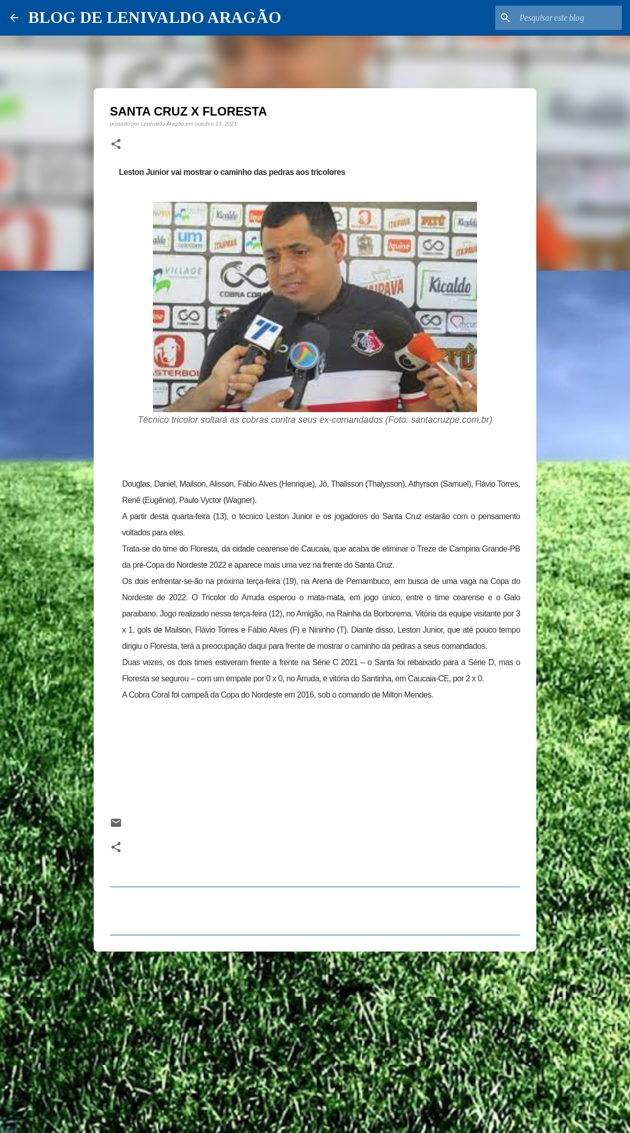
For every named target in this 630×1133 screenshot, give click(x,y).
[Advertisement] (315, 1038)
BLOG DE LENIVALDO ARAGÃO (154, 17)
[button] (116, 144)
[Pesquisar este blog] (569, 18)
